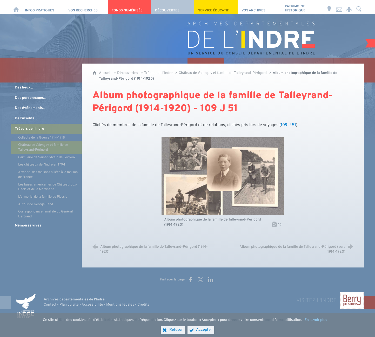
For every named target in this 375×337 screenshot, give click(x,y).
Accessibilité (92, 305)
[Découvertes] (173, 7)
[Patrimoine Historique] (302, 7)
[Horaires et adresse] (329, 7)
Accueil (105, 73)
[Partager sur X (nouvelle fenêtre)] (200, 279)
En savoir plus (316, 327)
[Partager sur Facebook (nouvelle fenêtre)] (190, 279)
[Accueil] (16, 7)
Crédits (143, 305)
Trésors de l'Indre (158, 73)
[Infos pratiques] (42, 7)
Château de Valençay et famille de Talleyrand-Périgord (223, 73)
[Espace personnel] (349, 7)
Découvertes (127, 73)
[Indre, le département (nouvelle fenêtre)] (25, 306)
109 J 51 (288, 125)
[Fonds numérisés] (129, 7)
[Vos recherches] (86, 7)
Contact (50, 305)
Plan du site (69, 305)
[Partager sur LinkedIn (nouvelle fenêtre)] (210, 279)
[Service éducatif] (216, 7)
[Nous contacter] (339, 7)
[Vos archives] (259, 7)
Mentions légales (120, 305)
